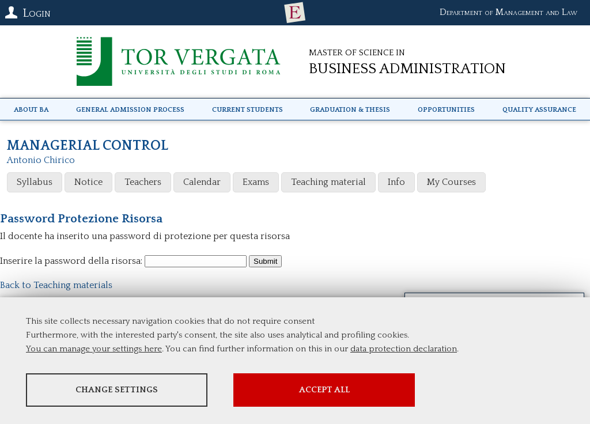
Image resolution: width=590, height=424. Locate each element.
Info (396, 182)
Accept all (324, 390)
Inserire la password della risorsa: (71, 261)
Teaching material (328, 182)
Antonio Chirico (41, 160)
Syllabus (34, 182)
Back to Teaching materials (56, 285)
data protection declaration (403, 349)
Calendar (202, 182)
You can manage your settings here (94, 349)
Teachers (142, 182)
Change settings (116, 390)
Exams (256, 182)
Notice (88, 182)
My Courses (451, 182)
